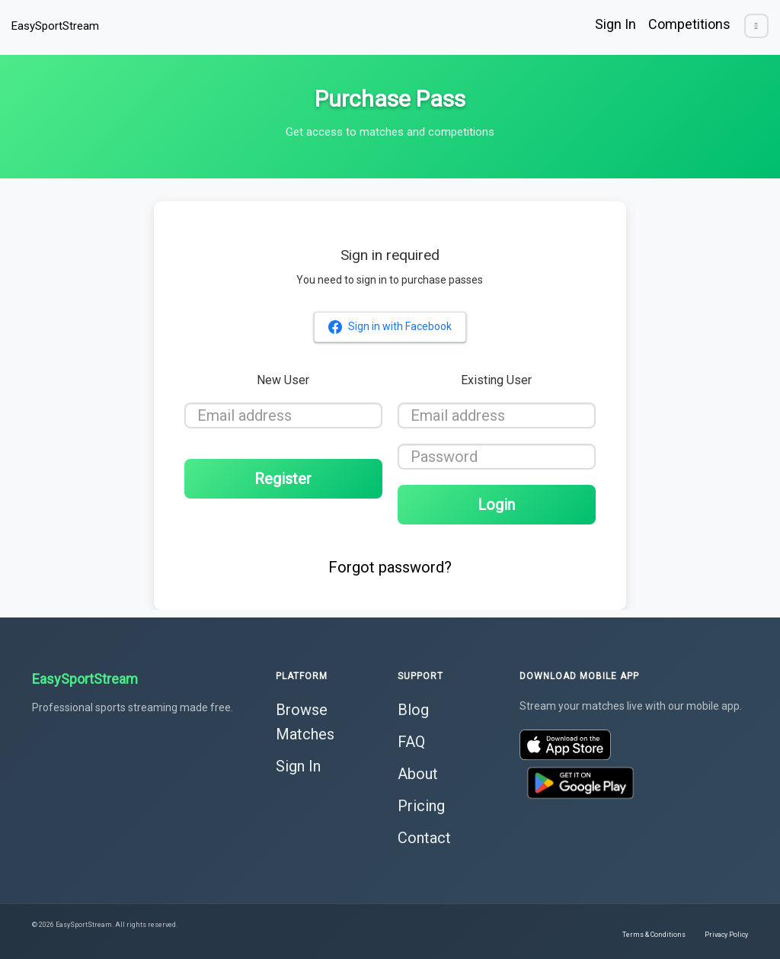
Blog (413, 710)
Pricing (421, 806)
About (418, 774)
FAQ (411, 742)
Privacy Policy (726, 934)
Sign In (615, 24)
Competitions (689, 24)
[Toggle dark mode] (756, 26)
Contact (424, 838)
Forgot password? (390, 567)
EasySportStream (55, 26)
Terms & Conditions (654, 934)
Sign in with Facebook (390, 327)
